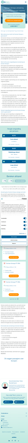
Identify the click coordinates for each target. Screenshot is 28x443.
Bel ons (6, 402)
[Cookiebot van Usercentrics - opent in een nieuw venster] (22, 199)
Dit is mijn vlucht (13, 257)
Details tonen (22, 233)
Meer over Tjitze (12, 390)
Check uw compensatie (14, 20)
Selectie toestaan (14, 240)
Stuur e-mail (19, 402)
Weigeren (14, 243)
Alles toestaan (14, 236)
